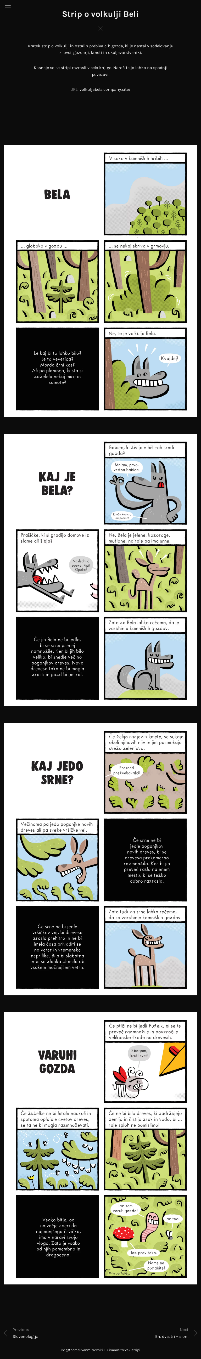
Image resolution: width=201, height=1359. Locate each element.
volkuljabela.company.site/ (105, 89)
